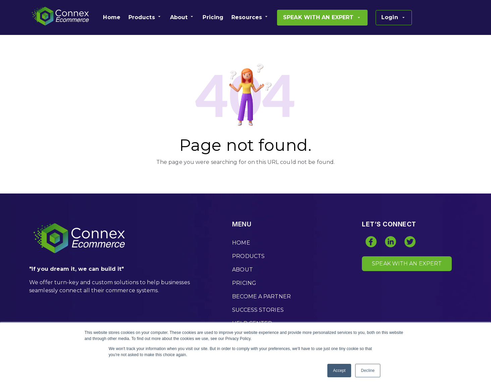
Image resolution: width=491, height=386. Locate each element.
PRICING (244, 283)
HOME (241, 243)
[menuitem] (111, 17)
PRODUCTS (248, 256)
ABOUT (242, 269)
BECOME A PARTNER (261, 296)
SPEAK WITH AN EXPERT (407, 263)
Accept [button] (339, 370)
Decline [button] (368, 370)
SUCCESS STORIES (258, 310)
